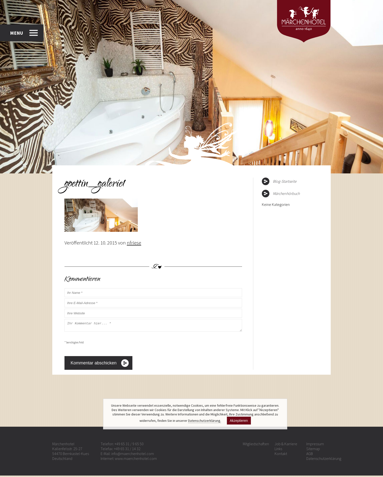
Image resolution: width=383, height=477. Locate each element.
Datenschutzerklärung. (204, 420)
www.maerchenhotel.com (136, 459)
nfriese (134, 242)
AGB (309, 455)
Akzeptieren (239, 421)
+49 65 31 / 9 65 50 (129, 445)
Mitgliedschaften (256, 445)
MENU (16, 33)
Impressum (315, 445)
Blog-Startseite (285, 181)
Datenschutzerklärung (323, 459)
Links (278, 450)
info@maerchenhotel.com (132, 455)
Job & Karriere (286, 445)
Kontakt (281, 455)
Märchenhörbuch (286, 193)
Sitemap (313, 450)
